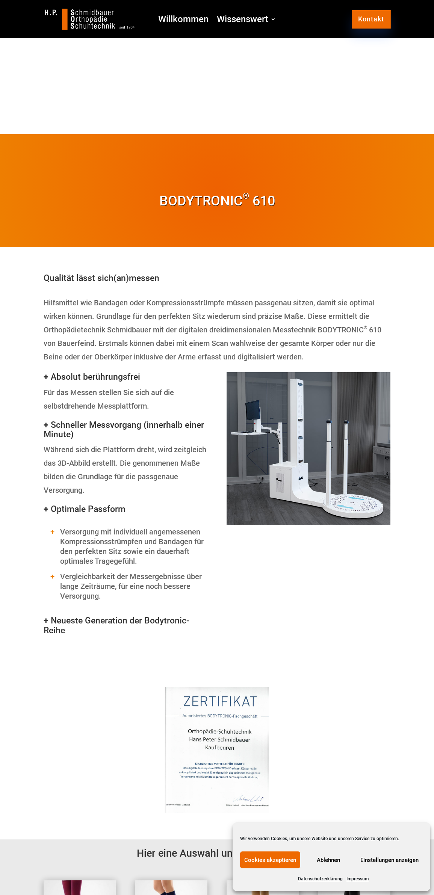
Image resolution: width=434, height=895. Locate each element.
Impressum (357, 878)
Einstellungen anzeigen (389, 860)
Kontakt (371, 19)
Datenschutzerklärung (320, 878)
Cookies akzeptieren (270, 860)
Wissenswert (242, 20)
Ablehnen (328, 860)
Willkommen (183, 20)
